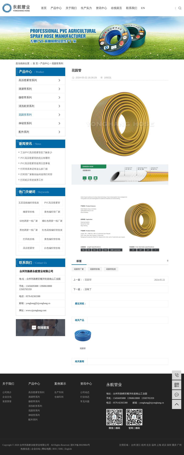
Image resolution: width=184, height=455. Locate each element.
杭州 (143, 445)
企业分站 (35, 449)
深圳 (169, 445)
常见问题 (84, 401)
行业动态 (84, 397)
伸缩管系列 (25, 123)
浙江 (138, 445)
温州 (154, 445)
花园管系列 (57, 63)
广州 (179, 445)
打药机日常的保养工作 (31, 180)
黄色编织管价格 (52, 239)
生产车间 (58, 392)
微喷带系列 (25, 97)
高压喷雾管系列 (28, 80)
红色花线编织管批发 (52, 230)
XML (60, 449)
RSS (55, 449)
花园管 (88, 280)
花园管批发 (111, 269)
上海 (159, 445)
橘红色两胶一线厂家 (52, 221)
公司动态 (84, 392)
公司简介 (7, 392)
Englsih (68, 449)
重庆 (174, 445)
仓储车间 (58, 397)
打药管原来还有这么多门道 (34, 169)
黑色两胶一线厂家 (29, 230)
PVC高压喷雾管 (52, 203)
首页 (44, 8)
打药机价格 (28, 239)
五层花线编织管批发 (28, 203)
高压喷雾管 (28, 248)
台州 (133, 445)
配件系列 (24, 131)
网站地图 (46, 449)
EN (143, 8)
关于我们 (71, 8)
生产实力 (86, 8)
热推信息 (25, 449)
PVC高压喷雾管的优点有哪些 (35, 158)
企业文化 (7, 397)
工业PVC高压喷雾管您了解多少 (36, 152)
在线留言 (116, 8)
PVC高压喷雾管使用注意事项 (35, 163)
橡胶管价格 (28, 212)
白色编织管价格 (52, 248)
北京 (148, 445)
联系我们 (131, 8)
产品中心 (56, 8)
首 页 (35, 63)
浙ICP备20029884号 (80, 445)
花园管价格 (95, 269)
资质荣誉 (7, 401)
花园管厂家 (79, 269)
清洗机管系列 (26, 106)
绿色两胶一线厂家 (29, 221)
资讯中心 (101, 8)
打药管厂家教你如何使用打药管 (36, 174)
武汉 (164, 445)
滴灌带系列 (25, 88)
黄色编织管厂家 (52, 212)
